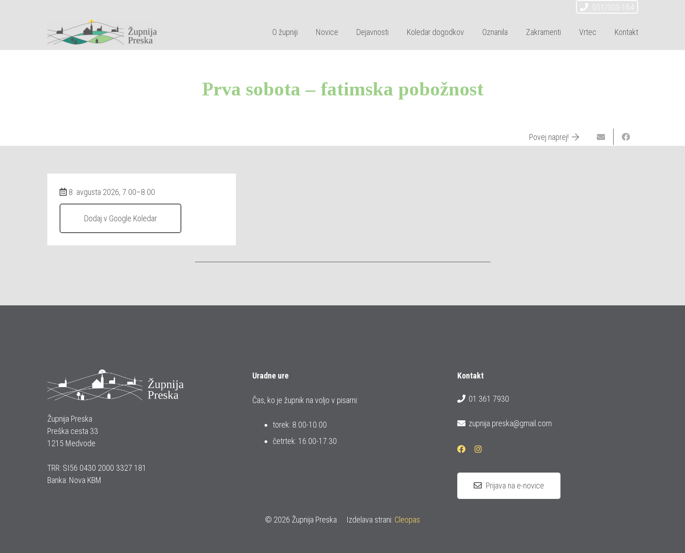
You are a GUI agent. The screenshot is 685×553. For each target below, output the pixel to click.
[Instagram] (556, 8)
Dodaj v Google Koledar (120, 218)
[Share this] (626, 137)
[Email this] (601, 137)
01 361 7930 (483, 399)
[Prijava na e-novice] (508, 486)
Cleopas (407, 519)
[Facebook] (539, 8)
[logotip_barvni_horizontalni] (102, 32)
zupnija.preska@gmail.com (504, 423)
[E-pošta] (523, 8)
